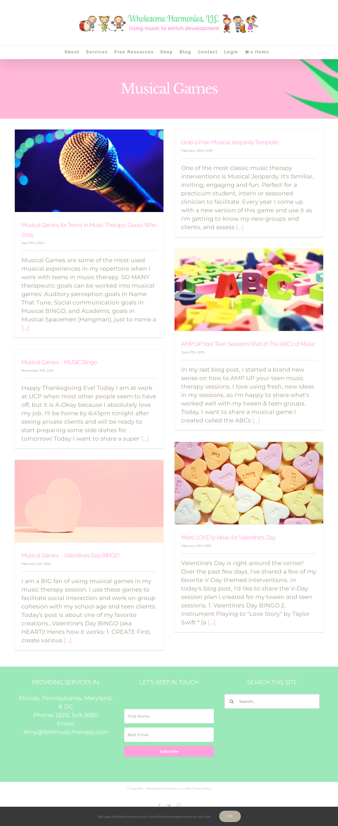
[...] (25, 327)
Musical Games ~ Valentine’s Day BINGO (70, 555)
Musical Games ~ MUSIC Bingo (59, 362)
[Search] (231, 701)
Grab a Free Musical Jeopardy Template (229, 142)
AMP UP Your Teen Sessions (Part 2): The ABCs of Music (248, 343)
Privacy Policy (202, 788)
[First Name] (169, 716)
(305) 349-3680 (77, 715)
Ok (230, 816)
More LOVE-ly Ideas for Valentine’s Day (228, 537)
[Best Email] (169, 734)
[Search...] (272, 701)
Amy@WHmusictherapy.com (66, 732)
